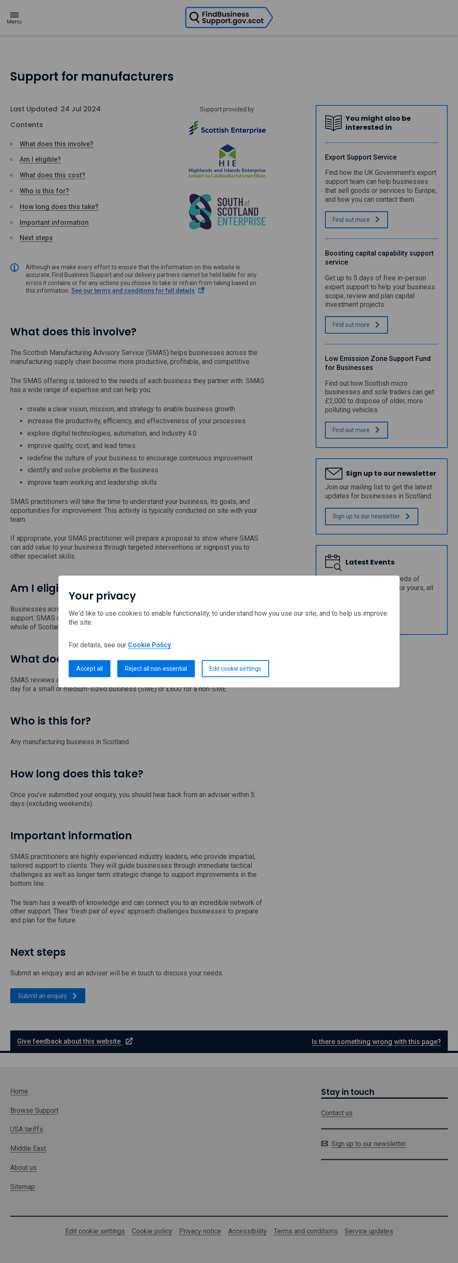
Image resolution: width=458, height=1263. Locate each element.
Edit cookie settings (235, 668)
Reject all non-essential (156, 668)
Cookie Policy (149, 645)
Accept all (89, 668)
